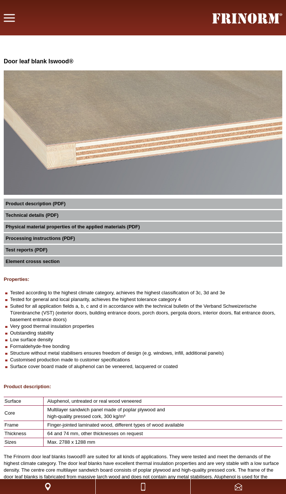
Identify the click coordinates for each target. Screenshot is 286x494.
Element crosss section (33, 261)
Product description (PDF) (36, 203)
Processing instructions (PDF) (40, 238)
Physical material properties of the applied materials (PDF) (73, 226)
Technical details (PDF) (32, 215)
